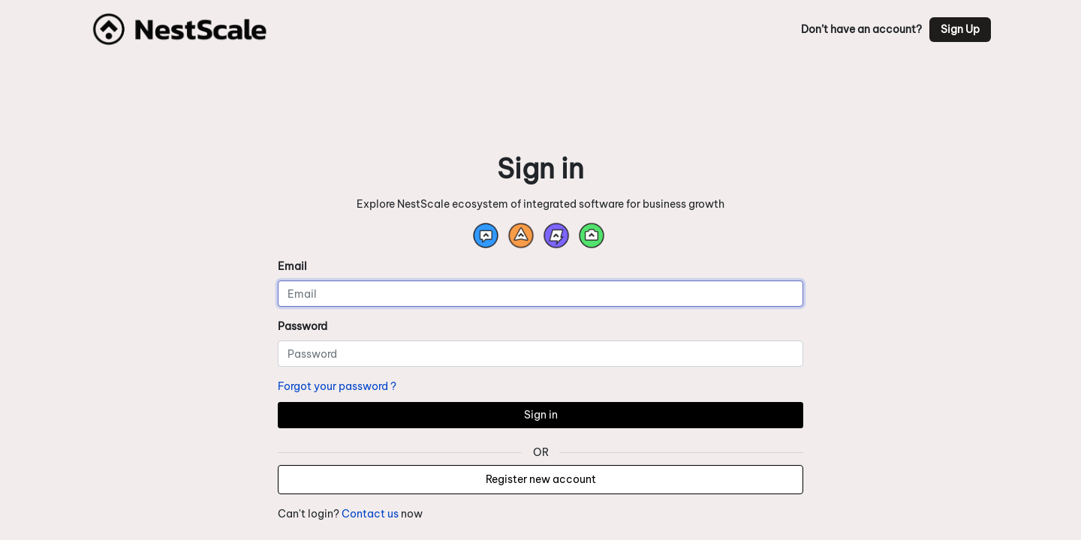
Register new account (541, 479)
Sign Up (960, 29)
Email (292, 266)
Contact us (370, 513)
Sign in (541, 415)
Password (302, 326)
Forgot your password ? (337, 386)
